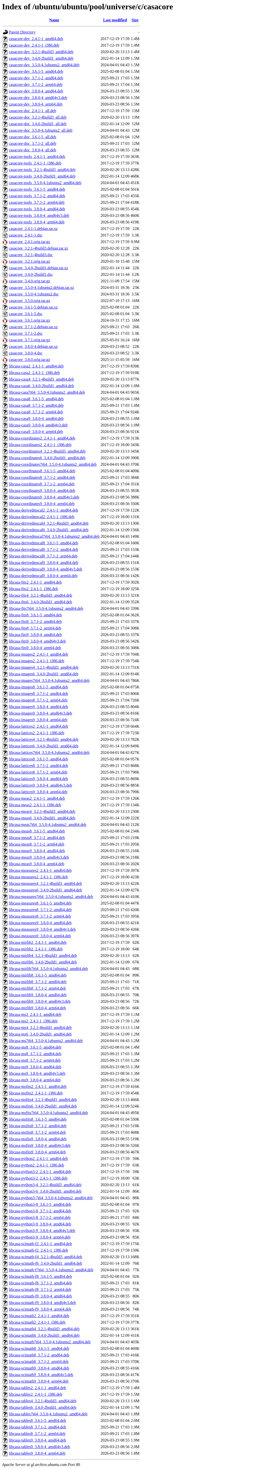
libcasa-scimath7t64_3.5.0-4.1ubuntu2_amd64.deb (49, 1342)
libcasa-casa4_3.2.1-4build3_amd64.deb (41, 379)
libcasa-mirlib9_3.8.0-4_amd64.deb (38, 995)
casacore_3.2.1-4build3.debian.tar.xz (38, 248)
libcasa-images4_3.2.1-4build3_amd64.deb (43, 667)
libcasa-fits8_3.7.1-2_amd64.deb (35, 621)
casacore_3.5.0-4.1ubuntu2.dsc (34, 294)
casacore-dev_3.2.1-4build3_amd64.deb (41, 52)
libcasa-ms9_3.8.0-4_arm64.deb (35, 1080)
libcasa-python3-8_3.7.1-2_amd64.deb (40, 1211)
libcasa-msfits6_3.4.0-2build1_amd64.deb (43, 1106)
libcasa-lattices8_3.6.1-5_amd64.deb (38, 759)
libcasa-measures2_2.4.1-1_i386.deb (38, 877)
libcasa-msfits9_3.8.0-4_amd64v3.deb (40, 1145)
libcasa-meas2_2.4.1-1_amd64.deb (37, 798)
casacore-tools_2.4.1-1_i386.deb (35, 163)
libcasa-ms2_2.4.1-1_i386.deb (33, 1021)
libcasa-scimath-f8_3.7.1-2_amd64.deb (40, 1283)
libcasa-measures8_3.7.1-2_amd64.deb (40, 910)
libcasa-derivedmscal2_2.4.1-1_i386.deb (41, 517)
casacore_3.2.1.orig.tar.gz (29, 261)
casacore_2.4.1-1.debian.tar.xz (33, 228)
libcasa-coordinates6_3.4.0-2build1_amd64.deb (47, 458)
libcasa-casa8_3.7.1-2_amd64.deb (36, 405)
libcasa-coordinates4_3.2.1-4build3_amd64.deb (47, 451)
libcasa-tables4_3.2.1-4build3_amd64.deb (42, 1401)
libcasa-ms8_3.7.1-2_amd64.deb (35, 1054)
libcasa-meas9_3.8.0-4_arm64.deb (36, 864)
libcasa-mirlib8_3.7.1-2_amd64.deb (38, 982)
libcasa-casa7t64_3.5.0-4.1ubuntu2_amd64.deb (47, 392)
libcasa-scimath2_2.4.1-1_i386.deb (37, 1322)
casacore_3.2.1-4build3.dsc (31, 255)
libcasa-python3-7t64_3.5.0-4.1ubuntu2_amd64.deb (50, 1198)
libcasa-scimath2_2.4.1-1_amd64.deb (39, 1316)
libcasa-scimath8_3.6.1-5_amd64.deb (39, 1348)
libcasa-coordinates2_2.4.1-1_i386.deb (40, 445)
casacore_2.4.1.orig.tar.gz (29, 242)
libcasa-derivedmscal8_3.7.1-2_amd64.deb (43, 549)
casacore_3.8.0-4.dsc (26, 353)
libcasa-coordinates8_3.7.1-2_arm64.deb (42, 484)
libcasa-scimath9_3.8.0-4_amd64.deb (39, 1368)
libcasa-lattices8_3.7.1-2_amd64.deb (38, 765)
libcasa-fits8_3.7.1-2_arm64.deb (35, 628)
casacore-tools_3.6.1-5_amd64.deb (37, 189)
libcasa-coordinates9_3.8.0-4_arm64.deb (42, 504)
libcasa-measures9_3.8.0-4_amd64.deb (40, 923)
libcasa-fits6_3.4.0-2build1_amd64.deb (40, 602)
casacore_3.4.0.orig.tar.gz (29, 281)
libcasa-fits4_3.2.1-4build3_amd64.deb (40, 595)
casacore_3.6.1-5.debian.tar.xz (33, 307)
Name (54, 20)
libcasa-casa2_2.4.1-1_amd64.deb (36, 366)
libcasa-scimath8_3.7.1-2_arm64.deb (39, 1361)
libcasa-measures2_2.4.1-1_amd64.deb (40, 870)
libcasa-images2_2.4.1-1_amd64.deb (38, 654)
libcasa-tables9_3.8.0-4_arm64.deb (37, 1453)
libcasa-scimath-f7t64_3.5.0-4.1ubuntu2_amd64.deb (51, 1270)
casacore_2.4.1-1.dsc (26, 235)
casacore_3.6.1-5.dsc (26, 314)
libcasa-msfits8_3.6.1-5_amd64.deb (38, 1119)
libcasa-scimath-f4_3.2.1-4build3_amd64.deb (45, 1257)
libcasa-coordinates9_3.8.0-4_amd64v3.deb (44, 497)
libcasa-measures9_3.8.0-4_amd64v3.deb (42, 929)
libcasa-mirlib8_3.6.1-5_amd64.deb (38, 975)
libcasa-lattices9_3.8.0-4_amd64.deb (38, 779)
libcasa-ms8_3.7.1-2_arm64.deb (35, 1060)
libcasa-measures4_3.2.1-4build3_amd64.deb (45, 883)
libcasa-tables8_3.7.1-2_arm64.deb (37, 1433)
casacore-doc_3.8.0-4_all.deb (32, 150)
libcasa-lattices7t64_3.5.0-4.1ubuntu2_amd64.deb (49, 752)
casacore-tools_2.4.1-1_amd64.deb (37, 156)
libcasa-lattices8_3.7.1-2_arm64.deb (38, 772)
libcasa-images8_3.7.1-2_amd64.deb (38, 693)
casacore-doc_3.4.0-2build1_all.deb (38, 124)
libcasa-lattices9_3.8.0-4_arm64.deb (38, 792)
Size (135, 20)
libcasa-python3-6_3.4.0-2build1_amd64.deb (45, 1191)
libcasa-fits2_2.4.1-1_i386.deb (33, 589)
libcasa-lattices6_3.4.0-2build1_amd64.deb (43, 746)
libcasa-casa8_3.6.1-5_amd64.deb (36, 399)
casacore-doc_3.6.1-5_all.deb (32, 137)
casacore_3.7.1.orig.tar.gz (29, 340)
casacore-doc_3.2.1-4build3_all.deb (38, 117)
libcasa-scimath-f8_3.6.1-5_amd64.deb (40, 1276)
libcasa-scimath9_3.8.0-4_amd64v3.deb (41, 1375)
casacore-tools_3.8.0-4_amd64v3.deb (39, 215)
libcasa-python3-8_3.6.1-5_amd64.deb (40, 1204)
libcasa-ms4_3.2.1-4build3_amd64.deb (40, 1027)
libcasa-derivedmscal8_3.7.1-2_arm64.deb (43, 556)
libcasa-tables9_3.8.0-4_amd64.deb (37, 1440)
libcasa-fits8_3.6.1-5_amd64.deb (35, 615)
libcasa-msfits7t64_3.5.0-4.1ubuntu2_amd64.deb (48, 1113)
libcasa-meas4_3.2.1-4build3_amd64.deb (42, 811)
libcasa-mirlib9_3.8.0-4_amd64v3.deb (40, 1001)
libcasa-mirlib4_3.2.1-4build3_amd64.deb (43, 955)
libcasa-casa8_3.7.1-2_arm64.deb (36, 412)
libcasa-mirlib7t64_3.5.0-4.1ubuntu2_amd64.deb (48, 968)
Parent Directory (22, 32)
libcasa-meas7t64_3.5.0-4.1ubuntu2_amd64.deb (47, 824)
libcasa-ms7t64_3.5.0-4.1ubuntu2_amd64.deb (46, 1041)
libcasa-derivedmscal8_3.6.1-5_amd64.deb (43, 543)
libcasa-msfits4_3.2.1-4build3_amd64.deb (43, 1099)
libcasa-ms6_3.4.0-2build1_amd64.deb (40, 1034)
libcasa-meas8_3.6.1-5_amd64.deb (37, 831)
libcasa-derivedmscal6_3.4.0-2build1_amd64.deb (48, 530)
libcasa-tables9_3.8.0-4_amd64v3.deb (39, 1447)
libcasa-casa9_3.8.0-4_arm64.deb (36, 431)
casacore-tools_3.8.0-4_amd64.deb (37, 209)
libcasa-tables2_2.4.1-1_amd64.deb (37, 1388)
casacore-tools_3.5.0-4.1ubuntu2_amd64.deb (45, 183)
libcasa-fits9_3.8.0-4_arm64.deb (35, 648)
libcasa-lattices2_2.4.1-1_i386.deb (36, 733)
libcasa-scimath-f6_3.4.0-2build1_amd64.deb (45, 1263)
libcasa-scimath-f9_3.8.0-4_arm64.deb (40, 1309)
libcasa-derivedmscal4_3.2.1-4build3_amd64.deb (48, 523)
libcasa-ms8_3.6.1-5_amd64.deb (35, 1047)
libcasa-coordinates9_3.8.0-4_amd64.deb (42, 490)
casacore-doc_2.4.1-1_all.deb (32, 111)
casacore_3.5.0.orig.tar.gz (29, 300)
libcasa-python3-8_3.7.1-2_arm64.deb (40, 1217)
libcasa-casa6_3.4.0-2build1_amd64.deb (41, 386)
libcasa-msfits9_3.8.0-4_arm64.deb (37, 1152)
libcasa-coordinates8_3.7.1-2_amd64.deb (42, 477)
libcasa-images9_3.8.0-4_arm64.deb (38, 720)
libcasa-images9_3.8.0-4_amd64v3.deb (40, 713)
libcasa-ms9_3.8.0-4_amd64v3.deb (37, 1073)
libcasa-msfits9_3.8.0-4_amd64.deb (38, 1139)
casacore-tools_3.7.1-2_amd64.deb (37, 196)
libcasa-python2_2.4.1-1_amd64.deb (38, 1158)
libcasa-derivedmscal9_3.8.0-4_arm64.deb (43, 576)
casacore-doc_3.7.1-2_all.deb (32, 143)
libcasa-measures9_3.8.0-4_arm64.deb (40, 936)
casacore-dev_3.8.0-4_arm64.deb (35, 104)
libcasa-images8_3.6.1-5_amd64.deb (38, 687)
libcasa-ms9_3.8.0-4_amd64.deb (35, 1067)
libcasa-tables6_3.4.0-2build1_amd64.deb (42, 1407)
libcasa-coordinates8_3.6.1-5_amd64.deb (42, 471)
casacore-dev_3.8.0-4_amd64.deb (36, 91)
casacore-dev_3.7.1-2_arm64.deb (35, 84)
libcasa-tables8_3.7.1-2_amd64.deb (37, 1427)
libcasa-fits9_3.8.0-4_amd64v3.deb (37, 641)
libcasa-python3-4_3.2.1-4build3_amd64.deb (45, 1185)
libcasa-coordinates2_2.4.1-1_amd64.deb (42, 438)
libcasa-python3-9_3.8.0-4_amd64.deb (40, 1224)
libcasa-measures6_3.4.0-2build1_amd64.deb (45, 890)
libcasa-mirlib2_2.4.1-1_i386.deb (36, 949)
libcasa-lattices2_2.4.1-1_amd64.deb (38, 726)
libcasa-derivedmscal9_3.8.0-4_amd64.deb (43, 562)
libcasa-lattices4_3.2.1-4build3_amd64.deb (43, 739)
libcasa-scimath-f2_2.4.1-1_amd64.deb (40, 1244)
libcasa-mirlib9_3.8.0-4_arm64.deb (37, 1008)
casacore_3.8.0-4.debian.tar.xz (33, 346)
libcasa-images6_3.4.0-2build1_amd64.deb (43, 674)
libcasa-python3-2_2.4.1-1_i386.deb (38, 1178)
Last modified (115, 20)
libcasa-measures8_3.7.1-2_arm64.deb (40, 916)
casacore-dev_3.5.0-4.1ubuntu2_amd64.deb (44, 65)
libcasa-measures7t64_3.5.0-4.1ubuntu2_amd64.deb (51, 896)
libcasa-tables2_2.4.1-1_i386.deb (35, 1394)
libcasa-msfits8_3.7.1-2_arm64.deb (37, 1132)
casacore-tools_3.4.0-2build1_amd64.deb (42, 176)
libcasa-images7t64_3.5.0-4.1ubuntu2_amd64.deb (49, 680)
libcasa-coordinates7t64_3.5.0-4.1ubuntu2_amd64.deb (53, 464)
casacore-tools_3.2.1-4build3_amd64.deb (42, 170)
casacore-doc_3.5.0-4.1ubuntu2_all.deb (40, 130)
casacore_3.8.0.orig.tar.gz (29, 359)
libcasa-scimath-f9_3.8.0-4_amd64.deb (40, 1296)
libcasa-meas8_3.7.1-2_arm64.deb (36, 844)
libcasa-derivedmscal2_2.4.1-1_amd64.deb (43, 510)
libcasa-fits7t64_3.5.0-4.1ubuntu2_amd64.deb (46, 608)
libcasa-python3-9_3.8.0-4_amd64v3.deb (42, 1230)
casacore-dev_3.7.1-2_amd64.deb (36, 78)
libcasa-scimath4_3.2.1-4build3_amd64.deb (44, 1329)
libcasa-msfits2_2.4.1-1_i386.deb (36, 1093)
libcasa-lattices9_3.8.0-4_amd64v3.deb (40, 785)
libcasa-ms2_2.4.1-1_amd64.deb (35, 1014)
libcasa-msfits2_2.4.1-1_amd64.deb (38, 1086)
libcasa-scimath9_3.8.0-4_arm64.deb (39, 1381)
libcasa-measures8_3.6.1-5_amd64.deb (40, 903)
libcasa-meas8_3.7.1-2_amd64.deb (37, 838)
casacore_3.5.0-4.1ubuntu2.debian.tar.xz (41, 287)
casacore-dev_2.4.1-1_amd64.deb (36, 39)
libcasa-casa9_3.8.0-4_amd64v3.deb (38, 425)
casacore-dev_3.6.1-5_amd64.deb (36, 71)
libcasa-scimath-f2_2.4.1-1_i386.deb (38, 1250)
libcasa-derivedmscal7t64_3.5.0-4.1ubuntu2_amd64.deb (54, 536)
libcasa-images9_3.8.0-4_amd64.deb (38, 707)
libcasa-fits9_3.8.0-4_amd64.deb (35, 634)
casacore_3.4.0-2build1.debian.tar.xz (38, 268)
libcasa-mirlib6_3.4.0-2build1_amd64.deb (43, 962)
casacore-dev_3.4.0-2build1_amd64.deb (41, 58)
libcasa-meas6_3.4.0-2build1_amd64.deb (42, 818)
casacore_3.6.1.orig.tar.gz (29, 320)
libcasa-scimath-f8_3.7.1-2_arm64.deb (40, 1289)
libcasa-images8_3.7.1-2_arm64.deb (38, 700)
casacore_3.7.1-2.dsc (26, 333)
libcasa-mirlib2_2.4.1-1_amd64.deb (38, 942)
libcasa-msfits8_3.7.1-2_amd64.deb (38, 1126)
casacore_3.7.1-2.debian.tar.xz (33, 327)
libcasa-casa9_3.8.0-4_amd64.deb (36, 418)
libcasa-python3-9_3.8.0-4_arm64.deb (40, 1237)
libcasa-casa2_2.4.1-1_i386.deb (34, 373)
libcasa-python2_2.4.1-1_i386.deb (36, 1165)
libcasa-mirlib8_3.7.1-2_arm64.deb (37, 988)
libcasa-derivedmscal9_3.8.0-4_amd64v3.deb (45, 569)
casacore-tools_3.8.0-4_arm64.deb (37, 222)
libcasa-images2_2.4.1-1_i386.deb (36, 661)
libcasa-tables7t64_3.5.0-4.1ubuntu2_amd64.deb (48, 1414)
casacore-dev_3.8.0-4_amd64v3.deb (38, 97)
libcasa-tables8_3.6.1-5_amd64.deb (37, 1420)
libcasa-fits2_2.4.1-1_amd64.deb (35, 582)
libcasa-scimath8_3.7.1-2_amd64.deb (39, 1355)
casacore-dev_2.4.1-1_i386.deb (34, 45)
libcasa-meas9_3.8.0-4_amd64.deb (37, 851)
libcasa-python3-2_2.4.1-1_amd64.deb (40, 1172)
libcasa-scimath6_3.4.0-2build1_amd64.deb (44, 1335)
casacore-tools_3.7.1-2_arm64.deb (37, 202)
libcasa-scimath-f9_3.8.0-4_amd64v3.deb (42, 1302)
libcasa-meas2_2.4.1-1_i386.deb (35, 805)
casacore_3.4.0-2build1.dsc (31, 274)
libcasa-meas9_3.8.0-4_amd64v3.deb (39, 857)
